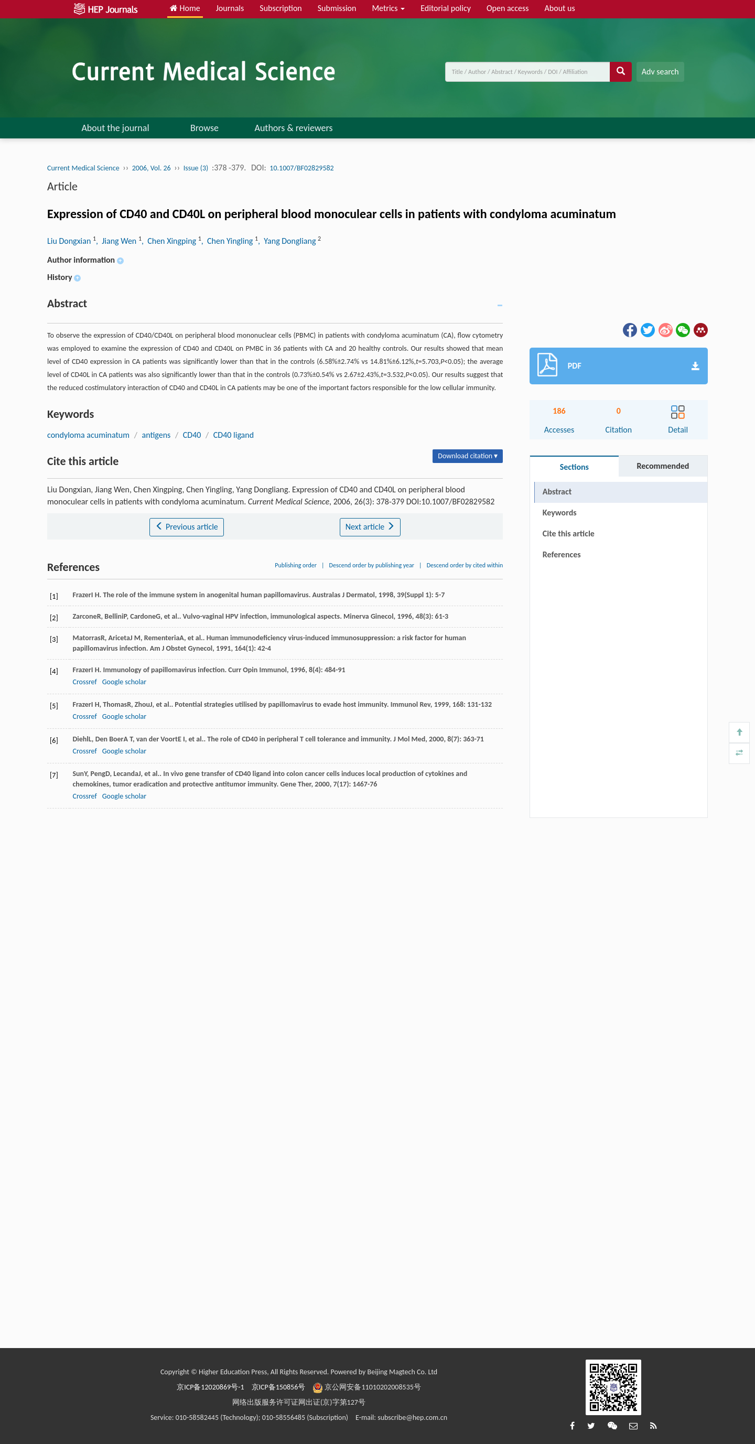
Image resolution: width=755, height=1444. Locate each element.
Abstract (557, 492)
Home (185, 8)
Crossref (84, 681)
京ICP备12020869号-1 (210, 1387)
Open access (508, 8)
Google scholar (124, 681)
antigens (156, 435)
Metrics (388, 8)
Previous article (186, 527)
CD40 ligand (233, 435)
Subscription (280, 8)
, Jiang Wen (117, 241)
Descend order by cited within (465, 565)
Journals (230, 8)
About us (560, 8)
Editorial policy (445, 8)
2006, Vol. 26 (151, 168)
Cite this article (569, 533)
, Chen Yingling (228, 241)
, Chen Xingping (170, 241)
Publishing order (296, 565)
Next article (370, 527)
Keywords (560, 513)
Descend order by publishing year (371, 565)
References (562, 554)
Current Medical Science (83, 168)
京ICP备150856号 (279, 1387)
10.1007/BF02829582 (301, 168)
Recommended (663, 466)
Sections (574, 467)
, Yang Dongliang (288, 241)
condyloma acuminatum (88, 435)
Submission (337, 8)
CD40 (192, 435)
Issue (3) (196, 168)
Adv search (660, 72)
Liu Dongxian (70, 241)
